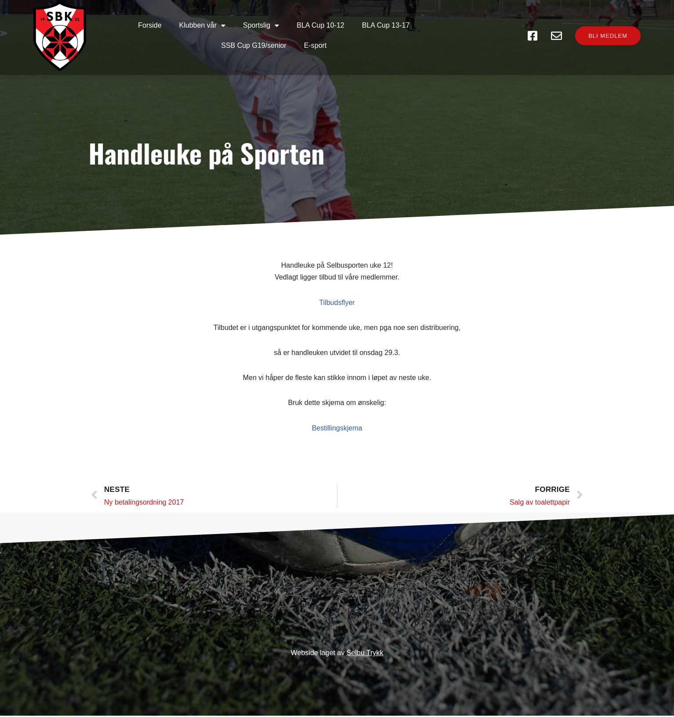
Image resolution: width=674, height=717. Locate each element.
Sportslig (202, 27)
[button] (602, 27)
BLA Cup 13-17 (327, 27)
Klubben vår (143, 27)
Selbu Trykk (365, 654)
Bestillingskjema (337, 424)
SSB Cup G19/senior (401, 27)
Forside (90, 27)
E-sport (462, 27)
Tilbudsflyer (337, 299)
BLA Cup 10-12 (262, 27)
